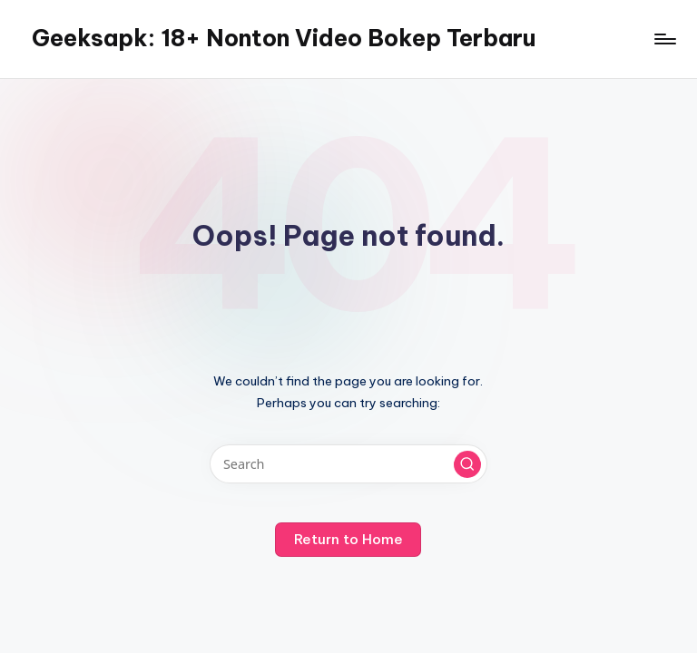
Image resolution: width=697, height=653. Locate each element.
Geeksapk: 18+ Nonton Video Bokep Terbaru (283, 38)
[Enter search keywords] (348, 463)
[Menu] (663, 39)
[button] (467, 464)
